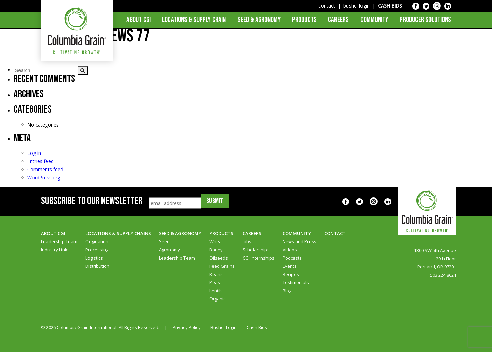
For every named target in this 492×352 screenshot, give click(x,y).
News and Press (299, 241)
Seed (164, 241)
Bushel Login (223, 327)
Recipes (291, 274)
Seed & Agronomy (259, 20)
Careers (338, 20)
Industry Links (55, 250)
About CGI (138, 20)
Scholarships (256, 250)
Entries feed (40, 161)
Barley (216, 250)
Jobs (247, 241)
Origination (96, 241)
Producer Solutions (425, 20)
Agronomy (169, 250)
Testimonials (296, 282)
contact (326, 5)
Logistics (94, 258)
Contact (335, 233)
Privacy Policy (187, 327)
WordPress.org (43, 177)
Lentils (216, 291)
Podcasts (292, 258)
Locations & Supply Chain (194, 20)
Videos (290, 250)
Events (290, 266)
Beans (216, 274)
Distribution (97, 266)
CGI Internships (258, 258)
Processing (96, 250)
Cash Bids (257, 327)
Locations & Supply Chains (118, 233)
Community (374, 20)
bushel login (356, 5)
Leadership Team (59, 241)
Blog (287, 291)
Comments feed (45, 169)
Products (304, 20)
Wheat (216, 241)
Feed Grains (222, 266)
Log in (34, 153)
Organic (217, 299)
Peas (214, 282)
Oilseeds (218, 258)
